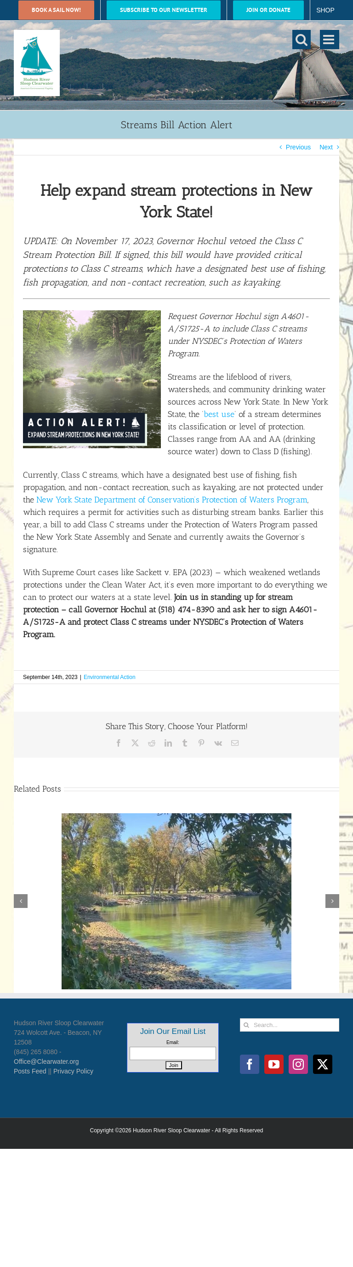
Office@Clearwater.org (46, 1061)
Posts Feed (30, 1071)
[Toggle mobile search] (301, 39)
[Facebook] (249, 1064)
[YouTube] (274, 1064)
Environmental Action (110, 677)
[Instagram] (298, 1064)
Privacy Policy (73, 1071)
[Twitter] (322, 1064)
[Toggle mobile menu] (329, 39)
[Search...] (289, 1025)
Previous (298, 147)
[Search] (246, 1025)
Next (326, 147)
